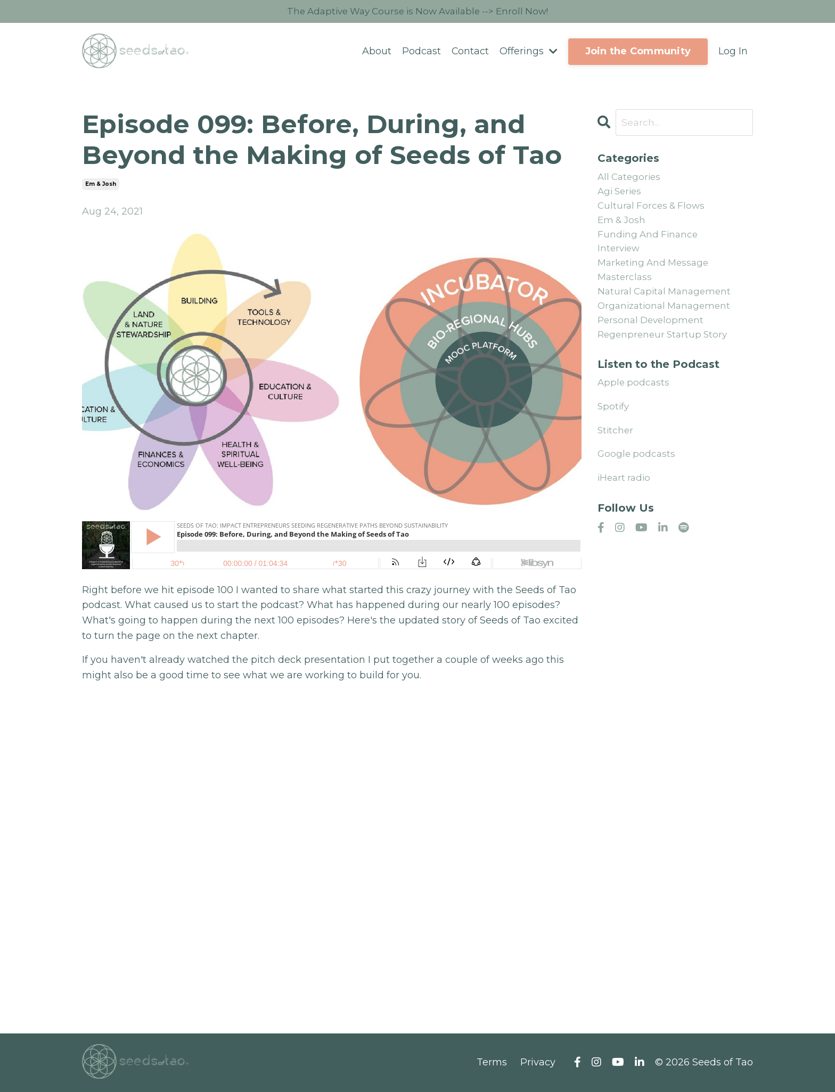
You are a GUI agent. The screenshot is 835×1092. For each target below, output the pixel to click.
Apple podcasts (634, 395)
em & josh (100, 185)
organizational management (667, 317)
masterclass (625, 286)
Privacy (537, 1063)
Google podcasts (637, 467)
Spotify (614, 419)
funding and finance (649, 240)
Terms (492, 1063)
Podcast (421, 52)
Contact (470, 52)
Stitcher (616, 443)
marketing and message (656, 270)
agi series (621, 194)
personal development (652, 332)
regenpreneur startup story (665, 347)
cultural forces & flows (653, 209)
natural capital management (667, 301)
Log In (733, 52)
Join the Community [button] (638, 52)
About (376, 52)
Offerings (529, 52)
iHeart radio (625, 491)
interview (619, 255)
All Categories (630, 178)
